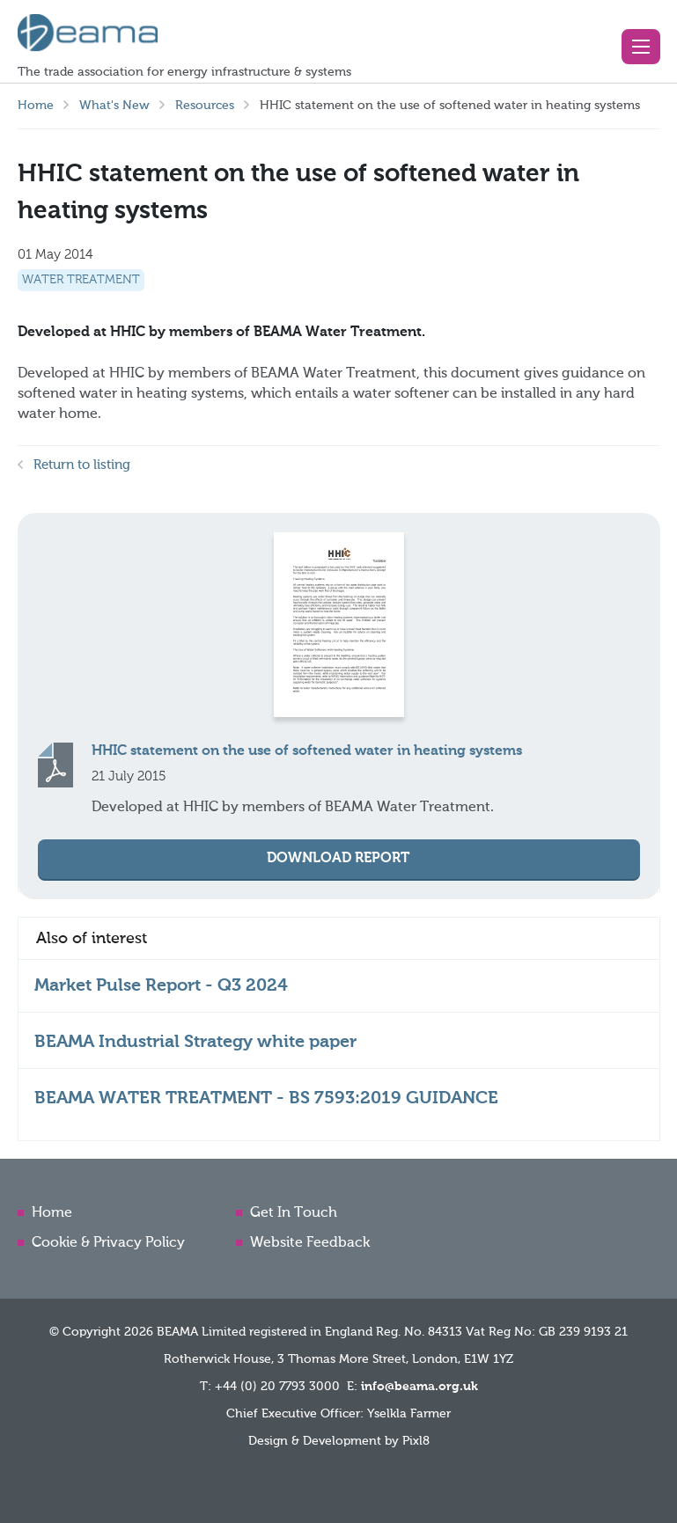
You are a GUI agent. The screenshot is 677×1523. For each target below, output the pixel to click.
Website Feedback (310, 1243)
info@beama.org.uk (419, 1386)
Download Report (338, 859)
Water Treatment (81, 280)
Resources (204, 105)
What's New (114, 105)
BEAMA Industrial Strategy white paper (195, 1042)
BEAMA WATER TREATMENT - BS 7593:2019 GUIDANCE (266, 1099)
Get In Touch (293, 1213)
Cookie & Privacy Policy (108, 1243)
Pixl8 (416, 1441)
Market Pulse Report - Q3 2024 (161, 986)
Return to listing (81, 465)
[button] (641, 46)
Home (36, 105)
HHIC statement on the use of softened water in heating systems (307, 751)
